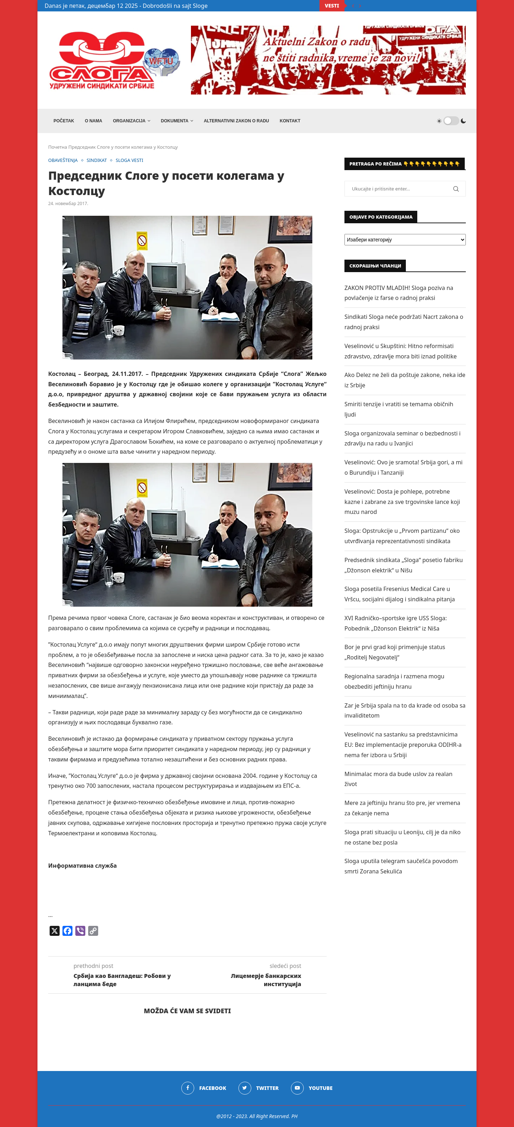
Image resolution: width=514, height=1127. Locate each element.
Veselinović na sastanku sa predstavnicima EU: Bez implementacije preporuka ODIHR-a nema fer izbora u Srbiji (403, 744)
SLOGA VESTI (131, 160)
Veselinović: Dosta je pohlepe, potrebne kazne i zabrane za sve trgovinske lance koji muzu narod (402, 502)
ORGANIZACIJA (129, 120)
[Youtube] (312, 1088)
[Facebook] (203, 1088)
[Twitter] (258, 1088)
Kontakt (290, 120)
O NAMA (93, 120)
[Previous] (353, 5)
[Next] (360, 5)
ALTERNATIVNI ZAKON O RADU (236, 120)
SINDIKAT (97, 160)
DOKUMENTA (174, 120)
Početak (64, 120)
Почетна (57, 147)
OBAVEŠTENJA (63, 160)
